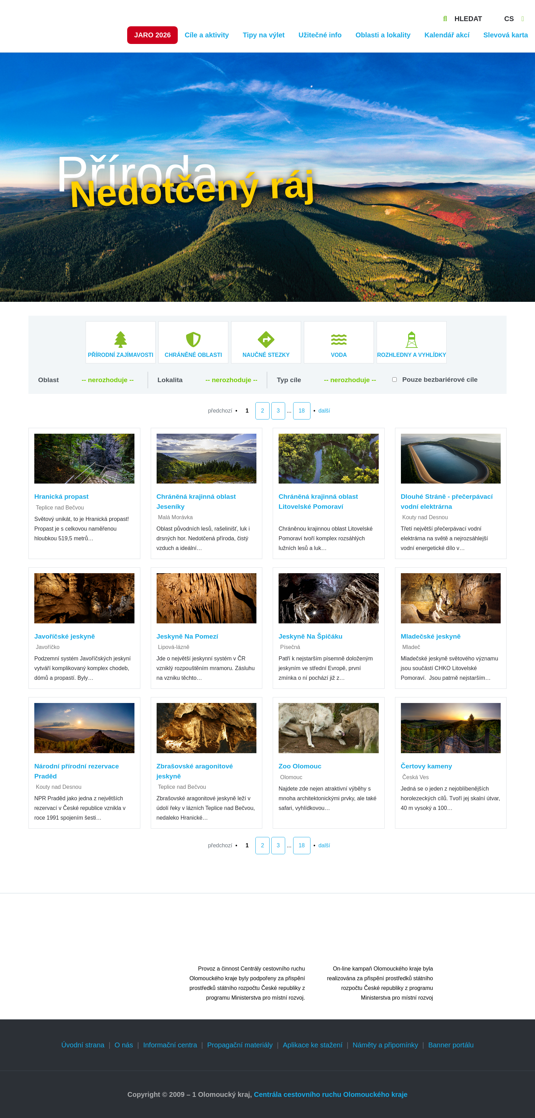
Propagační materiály (240, 1045)
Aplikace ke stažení (312, 1045)
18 (302, 411)
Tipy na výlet (264, 35)
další (324, 411)
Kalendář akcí (447, 35)
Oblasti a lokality (383, 35)
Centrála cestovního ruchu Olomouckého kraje (330, 1094)
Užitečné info (320, 35)
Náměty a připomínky (385, 1045)
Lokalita (170, 380)
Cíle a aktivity (207, 35)
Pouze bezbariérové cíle (440, 379)
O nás (124, 1045)
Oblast (48, 380)
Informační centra (170, 1045)
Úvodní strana (83, 1045)
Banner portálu (451, 1045)
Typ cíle (289, 380)
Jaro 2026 (152, 35)
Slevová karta (505, 35)
